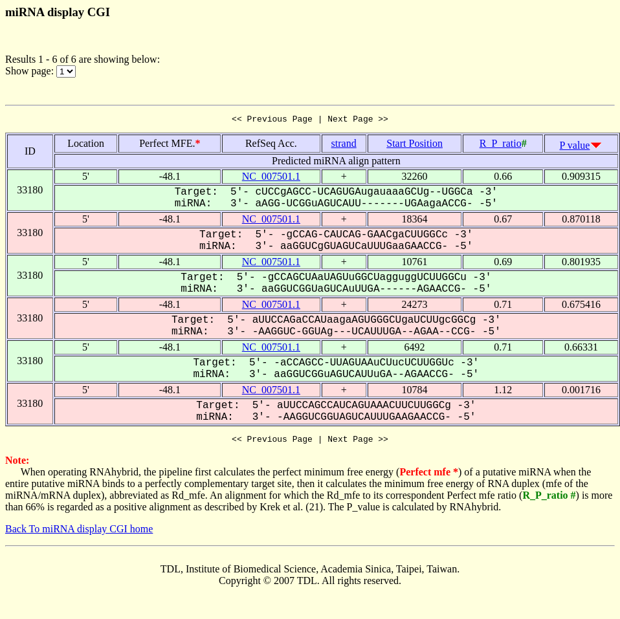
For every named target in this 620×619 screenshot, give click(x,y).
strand (344, 145)
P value (575, 147)
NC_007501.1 (271, 178)
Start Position (414, 145)
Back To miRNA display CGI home (79, 532)
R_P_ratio (501, 145)
